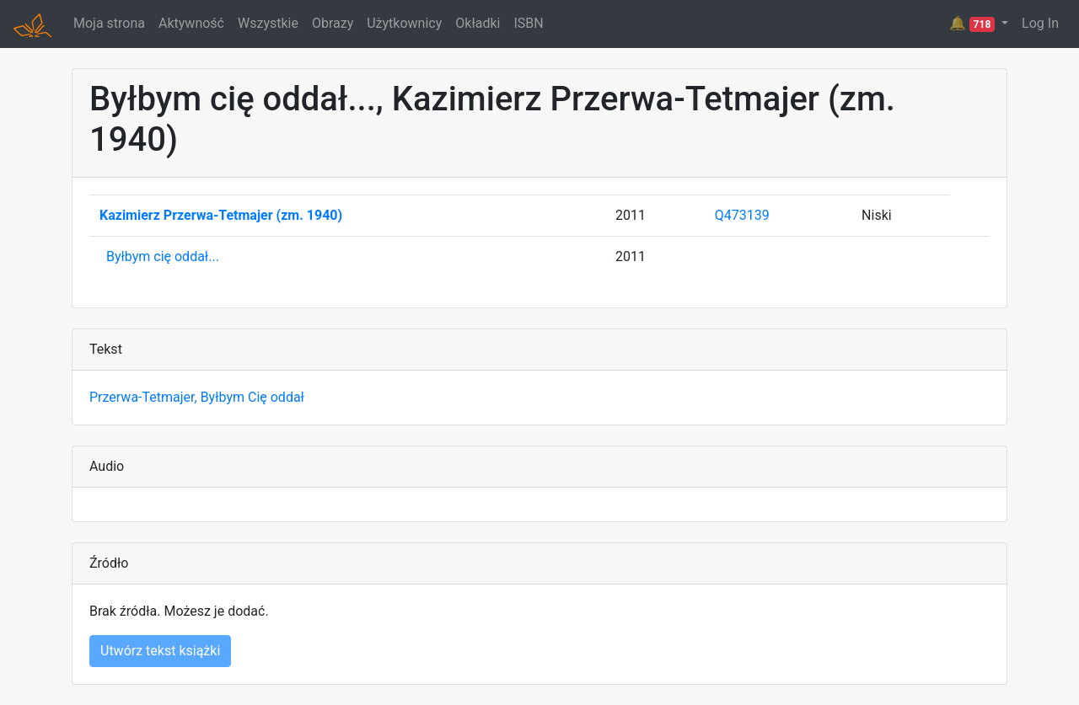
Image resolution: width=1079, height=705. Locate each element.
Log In (1040, 23)
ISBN (528, 23)
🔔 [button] (973, 23)
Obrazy (332, 23)
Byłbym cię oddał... (162, 256)
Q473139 (742, 215)
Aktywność (191, 23)
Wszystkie (268, 23)
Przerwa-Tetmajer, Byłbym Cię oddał (196, 397)
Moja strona (109, 23)
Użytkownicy (404, 23)
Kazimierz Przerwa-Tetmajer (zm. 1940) (220, 215)
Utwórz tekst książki (160, 651)
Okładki (477, 23)
